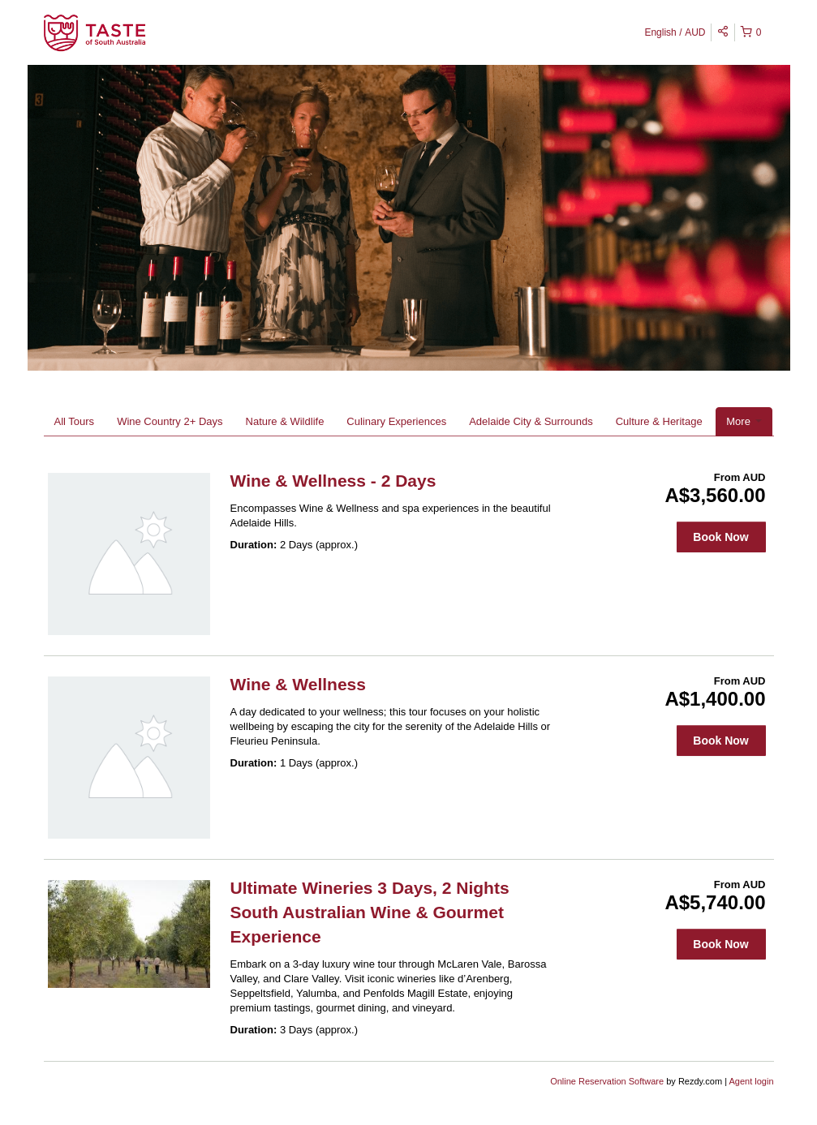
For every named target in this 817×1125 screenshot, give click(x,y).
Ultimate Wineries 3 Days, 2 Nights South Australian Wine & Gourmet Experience (370, 912)
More (743, 421)
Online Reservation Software (607, 1081)
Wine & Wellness (298, 684)
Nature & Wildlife (285, 421)
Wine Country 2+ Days (169, 421)
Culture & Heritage (659, 421)
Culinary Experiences (396, 421)
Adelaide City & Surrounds (530, 421)
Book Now (720, 536)
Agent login (751, 1081)
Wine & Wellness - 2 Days (333, 480)
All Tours (74, 421)
